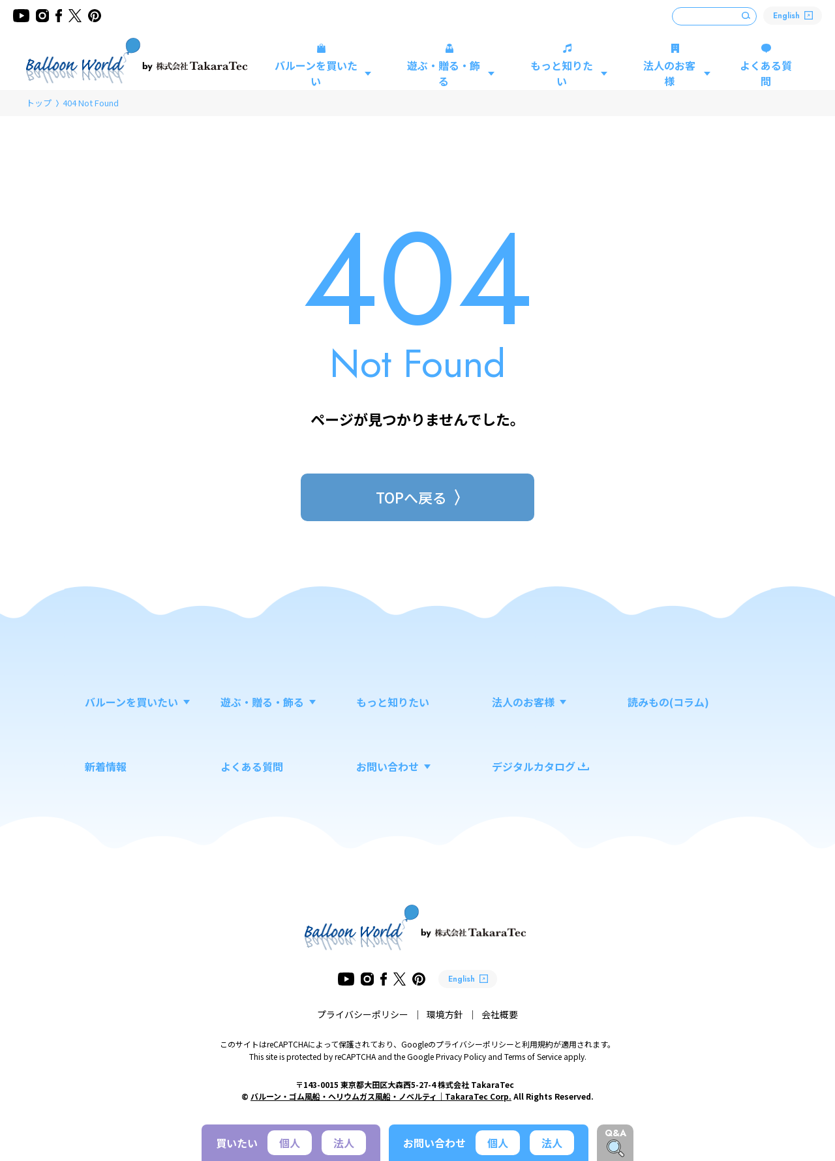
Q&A (615, 1132)
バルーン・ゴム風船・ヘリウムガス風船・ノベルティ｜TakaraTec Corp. (380, 1096)
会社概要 (499, 1014)
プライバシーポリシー (362, 1014)
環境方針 (445, 1014)
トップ (39, 103)
